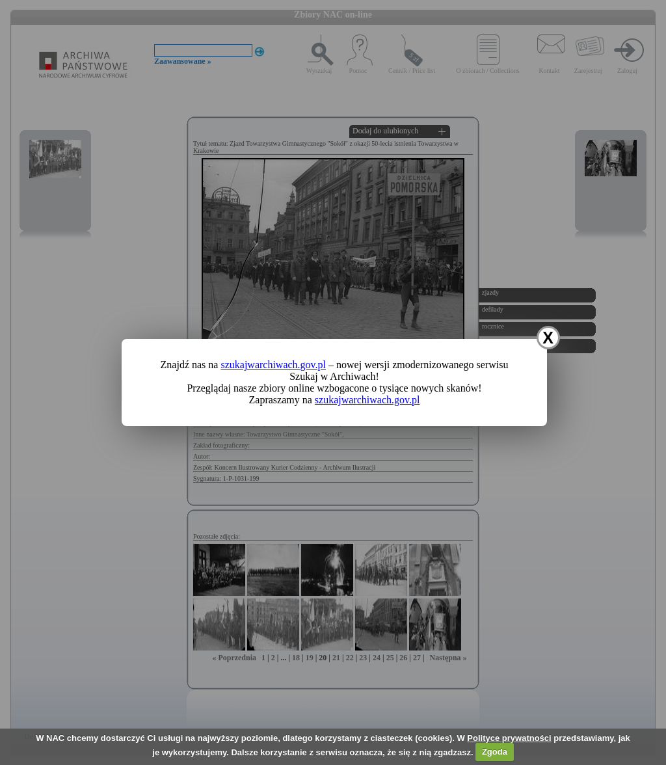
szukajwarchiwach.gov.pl (273, 364)
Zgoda (494, 752)
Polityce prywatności (509, 738)
